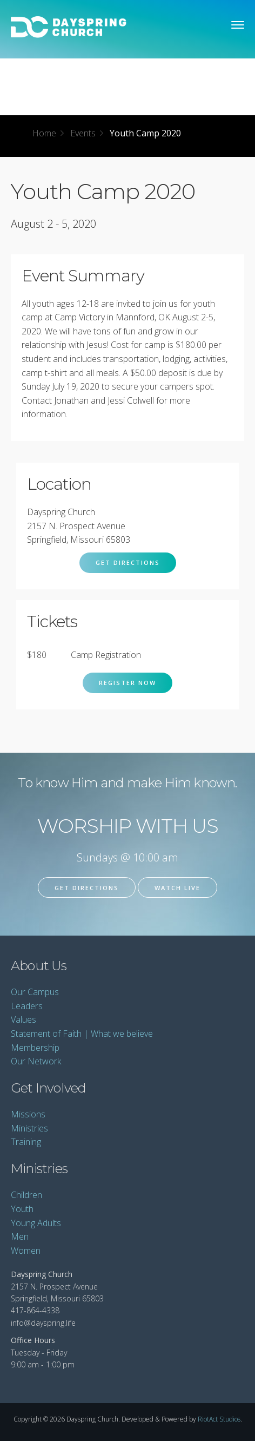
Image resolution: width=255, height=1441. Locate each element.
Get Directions (128, 562)
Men (20, 1236)
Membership (35, 1048)
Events (83, 133)
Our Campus (35, 992)
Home (44, 133)
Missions (28, 1114)
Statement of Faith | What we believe (82, 1033)
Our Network (36, 1061)
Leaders (27, 1006)
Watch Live (177, 888)
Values (23, 1019)
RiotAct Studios (219, 1419)
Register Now (127, 683)
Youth (22, 1209)
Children (26, 1195)
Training (26, 1142)
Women (26, 1250)
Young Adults (36, 1223)
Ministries (29, 1128)
